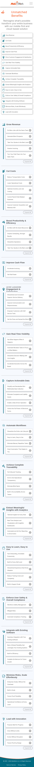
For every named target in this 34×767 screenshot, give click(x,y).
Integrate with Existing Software (15, 101)
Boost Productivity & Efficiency (15, 46)
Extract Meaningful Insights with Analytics (18, 84)
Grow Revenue (10, 35)
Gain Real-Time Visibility (13, 62)
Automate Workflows (12, 73)
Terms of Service (11, 765)
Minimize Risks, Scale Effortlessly (15, 106)
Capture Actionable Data (13, 68)
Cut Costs (8, 40)
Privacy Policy (22, 765)
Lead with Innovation (12, 112)
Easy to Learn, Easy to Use (13, 90)
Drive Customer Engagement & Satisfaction (18, 57)
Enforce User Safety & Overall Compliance (18, 95)
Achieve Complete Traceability (15, 79)
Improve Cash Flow (11, 51)
